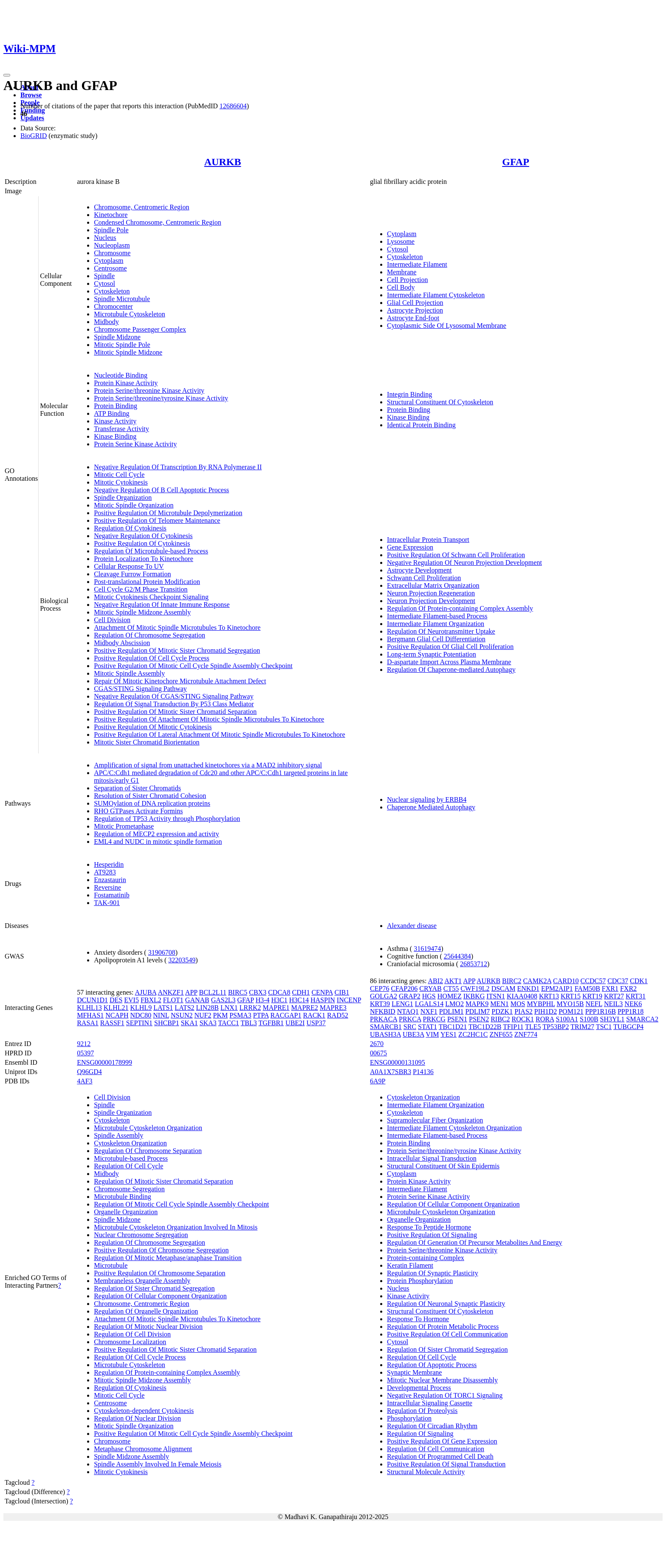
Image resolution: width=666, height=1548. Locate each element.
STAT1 (427, 1026)
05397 (85, 1053)
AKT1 (453, 980)
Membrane (401, 272)
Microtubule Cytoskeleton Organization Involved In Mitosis (175, 1227)
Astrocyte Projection (415, 310)
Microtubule (110, 1265)
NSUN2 (182, 1015)
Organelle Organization (126, 1211)
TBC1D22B (484, 1026)
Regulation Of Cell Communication (435, 1448)
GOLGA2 (383, 996)
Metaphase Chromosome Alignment (143, 1448)
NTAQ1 (408, 1011)
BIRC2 (511, 980)
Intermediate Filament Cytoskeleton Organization (454, 1127)
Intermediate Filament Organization (435, 623)
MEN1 (499, 1003)
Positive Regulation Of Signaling (432, 1234)
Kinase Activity (115, 421)
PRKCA (410, 1019)
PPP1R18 (630, 1011)
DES (116, 1000)
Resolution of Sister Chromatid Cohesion (150, 795)
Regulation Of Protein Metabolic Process (443, 1326)
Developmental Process (419, 1387)
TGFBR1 (271, 1022)
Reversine (107, 887)
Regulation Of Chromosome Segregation (149, 635)
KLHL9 (141, 1007)
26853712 (473, 963)
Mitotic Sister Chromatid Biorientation (146, 742)
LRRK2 (250, 1007)
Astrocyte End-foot (413, 317)
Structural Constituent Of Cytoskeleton (440, 402)
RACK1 (314, 1015)
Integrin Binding (409, 394)
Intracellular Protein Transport (428, 539)
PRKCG (434, 1019)
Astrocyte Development (419, 570)
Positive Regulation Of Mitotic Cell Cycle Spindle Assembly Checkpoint (193, 665)
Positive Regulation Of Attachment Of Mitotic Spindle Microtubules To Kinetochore (209, 719)
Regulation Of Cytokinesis (130, 528)
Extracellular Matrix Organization (433, 585)
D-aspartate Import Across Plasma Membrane (449, 661)
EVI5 (131, 1000)
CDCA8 (279, 992)
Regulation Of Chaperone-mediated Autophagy (451, 669)
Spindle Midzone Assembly (131, 1456)
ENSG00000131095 (397, 1062)
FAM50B (587, 988)
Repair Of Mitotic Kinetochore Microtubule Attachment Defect (180, 681)
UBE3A (413, 1034)
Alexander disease (412, 925)
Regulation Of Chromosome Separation (148, 1150)
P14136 (423, 1071)
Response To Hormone (418, 1318)
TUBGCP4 (628, 1026)
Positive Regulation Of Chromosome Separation (159, 1273)
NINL (161, 1015)
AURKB (222, 161)
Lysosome (401, 241)
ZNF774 (525, 1034)
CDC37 (617, 980)
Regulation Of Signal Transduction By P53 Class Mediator (174, 704)
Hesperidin (109, 864)
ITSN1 (495, 996)
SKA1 (189, 1022)
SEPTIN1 (139, 1022)
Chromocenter (113, 306)
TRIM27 (582, 1026)
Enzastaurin (110, 879)
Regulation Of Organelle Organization (146, 1311)
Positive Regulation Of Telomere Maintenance (157, 520)
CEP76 (379, 988)
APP (191, 992)
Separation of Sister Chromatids (137, 788)
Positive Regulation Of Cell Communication (447, 1334)
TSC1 (604, 1026)
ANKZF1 (170, 992)
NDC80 (141, 1015)
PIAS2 (523, 1011)
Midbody (106, 321)
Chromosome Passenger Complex (140, 329)
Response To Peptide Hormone (429, 1227)
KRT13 (549, 996)
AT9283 (105, 872)
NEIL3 (613, 1003)
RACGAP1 (286, 1015)
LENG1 (402, 1003)
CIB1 (342, 992)
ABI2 (435, 980)
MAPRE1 (275, 1007)
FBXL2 (151, 1000)
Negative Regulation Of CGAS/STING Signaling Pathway (174, 696)
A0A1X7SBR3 (390, 1071)
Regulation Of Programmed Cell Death (440, 1456)
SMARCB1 (386, 1026)
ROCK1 (523, 1019)
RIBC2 (500, 1019)
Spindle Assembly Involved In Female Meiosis (157, 1464)
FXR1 (610, 988)
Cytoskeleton (112, 291)
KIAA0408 (522, 996)
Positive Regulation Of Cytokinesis (142, 543)
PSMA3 (240, 1015)
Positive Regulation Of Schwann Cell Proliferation (456, 554)
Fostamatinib (112, 895)
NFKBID (382, 1011)
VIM (432, 1034)
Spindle (104, 275)
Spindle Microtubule (122, 298)
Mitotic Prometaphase (124, 826)
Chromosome (112, 253)
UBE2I (295, 1022)
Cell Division (112, 619)
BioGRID (33, 135)
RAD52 (337, 1015)
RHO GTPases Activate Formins (138, 811)
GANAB (197, 1000)
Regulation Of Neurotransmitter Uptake (441, 631)
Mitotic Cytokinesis (121, 482)
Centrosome (110, 268)
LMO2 (454, 1003)
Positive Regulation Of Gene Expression (442, 1441)
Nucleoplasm (112, 245)
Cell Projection (407, 279)
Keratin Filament (410, 1265)
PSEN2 (479, 1019)
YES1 (448, 1034)
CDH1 (301, 992)
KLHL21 (116, 1007)
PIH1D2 (545, 1011)
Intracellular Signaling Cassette (429, 1403)
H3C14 (299, 1000)
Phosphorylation (409, 1418)
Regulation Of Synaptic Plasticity (432, 1273)
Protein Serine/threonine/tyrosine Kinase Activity (161, 398)
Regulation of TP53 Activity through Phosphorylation (167, 818)
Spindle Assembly (118, 1135)
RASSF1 (112, 1022)
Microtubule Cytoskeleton (129, 314)
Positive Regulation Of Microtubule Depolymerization (168, 512)
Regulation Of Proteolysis (422, 1410)
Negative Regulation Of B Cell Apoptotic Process (161, 489)
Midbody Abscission (122, 642)
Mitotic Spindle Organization (133, 505)
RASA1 (88, 1022)
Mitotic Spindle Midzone (128, 352)
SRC (410, 1026)
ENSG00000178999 (104, 1062)
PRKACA (383, 1019)
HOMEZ (449, 996)
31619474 (427, 948)
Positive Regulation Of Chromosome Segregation (161, 1250)
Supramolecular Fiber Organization (435, 1120)
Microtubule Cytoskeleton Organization (148, 1127)
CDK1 (639, 980)
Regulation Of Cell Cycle (128, 1166)
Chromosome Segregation (129, 1189)
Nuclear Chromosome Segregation (141, 1234)
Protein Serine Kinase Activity (135, 444)
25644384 (457, 956)
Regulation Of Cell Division (132, 1334)
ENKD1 (528, 988)
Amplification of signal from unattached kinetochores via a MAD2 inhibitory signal (208, 765)
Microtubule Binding (122, 1196)
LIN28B (207, 1007)
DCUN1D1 (92, 1000)
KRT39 (380, 1003)
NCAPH (116, 1015)
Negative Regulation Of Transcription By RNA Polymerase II (178, 467)
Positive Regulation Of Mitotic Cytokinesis (153, 726)
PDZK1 (502, 1011)
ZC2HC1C (473, 1034)
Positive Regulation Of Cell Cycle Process (151, 658)
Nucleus (105, 237)
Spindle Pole (111, 230)
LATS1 (163, 1007)
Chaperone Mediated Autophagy (431, 807)
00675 (378, 1053)
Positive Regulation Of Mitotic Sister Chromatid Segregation (177, 650)
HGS (429, 996)
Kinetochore (110, 214)
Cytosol (104, 283)
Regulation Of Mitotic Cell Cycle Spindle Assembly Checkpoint (181, 1204)
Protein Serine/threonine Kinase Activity (149, 390)
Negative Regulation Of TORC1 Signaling (444, 1395)
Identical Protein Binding (421, 425)
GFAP (515, 161)
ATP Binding (111, 413)
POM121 (571, 1011)
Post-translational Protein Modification (147, 581)
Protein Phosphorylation (420, 1280)
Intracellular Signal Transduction (432, 1158)
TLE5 (533, 1026)
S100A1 (567, 1019)
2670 (377, 1043)
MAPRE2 (304, 1007)
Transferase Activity (121, 428)
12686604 (233, 106)
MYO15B (570, 1003)
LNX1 (229, 1007)
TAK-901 (107, 902)
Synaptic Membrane (414, 1372)
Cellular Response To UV (129, 566)
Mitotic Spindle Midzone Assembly (142, 612)
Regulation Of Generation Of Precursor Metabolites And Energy (474, 1242)
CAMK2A (537, 980)
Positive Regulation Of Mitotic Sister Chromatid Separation (175, 711)
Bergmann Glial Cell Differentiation (436, 639)
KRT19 (592, 996)
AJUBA (146, 992)
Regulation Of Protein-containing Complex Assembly (460, 608)
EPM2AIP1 (557, 988)
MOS (518, 1003)
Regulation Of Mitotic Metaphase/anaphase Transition (168, 1257)
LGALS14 (429, 1003)
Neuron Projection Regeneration (431, 593)
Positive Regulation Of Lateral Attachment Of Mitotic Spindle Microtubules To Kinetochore (219, 734)
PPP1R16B (600, 1011)
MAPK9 (477, 1003)
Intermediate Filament (417, 264)
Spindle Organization (123, 497)
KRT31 (636, 996)
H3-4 (263, 1000)
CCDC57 (593, 980)
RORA (545, 1019)
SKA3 (208, 1022)
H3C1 (279, 1000)
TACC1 (228, 1022)
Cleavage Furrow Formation (132, 574)
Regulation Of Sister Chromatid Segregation (154, 1288)
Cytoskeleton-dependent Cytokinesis (144, 1410)
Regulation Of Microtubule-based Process (151, 551)
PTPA (261, 1015)
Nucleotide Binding (120, 375)
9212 (83, 1043)
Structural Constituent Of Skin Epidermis (443, 1166)
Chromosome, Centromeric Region (141, 207)
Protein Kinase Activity (126, 382)
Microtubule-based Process (131, 1158)
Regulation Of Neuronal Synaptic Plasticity (446, 1303)
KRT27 (614, 996)
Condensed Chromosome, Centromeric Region (157, 222)
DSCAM (503, 988)
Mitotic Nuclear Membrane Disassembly (442, 1380)
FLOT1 (173, 1000)
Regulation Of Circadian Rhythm (432, 1426)
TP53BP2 (555, 1026)
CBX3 (257, 992)
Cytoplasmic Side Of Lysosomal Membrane (446, 325)
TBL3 (249, 1022)
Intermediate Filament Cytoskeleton (436, 295)
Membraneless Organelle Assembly (142, 1280)
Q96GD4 (89, 1071)
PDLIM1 (451, 1011)
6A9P (377, 1081)
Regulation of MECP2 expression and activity (156, 833)
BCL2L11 (212, 992)
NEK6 (633, 1003)
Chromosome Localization (130, 1341)
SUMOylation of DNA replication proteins (152, 803)
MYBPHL (541, 1003)
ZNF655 (500, 1034)
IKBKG (474, 996)
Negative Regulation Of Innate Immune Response (161, 604)
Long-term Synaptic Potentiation (431, 654)
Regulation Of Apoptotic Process (432, 1364)
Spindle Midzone (117, 337)
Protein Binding (115, 405)
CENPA (322, 992)
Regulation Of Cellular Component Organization (160, 1296)
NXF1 (428, 1011)
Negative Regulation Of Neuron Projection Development (464, 562)
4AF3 (84, 1081)
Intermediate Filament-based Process (437, 616)
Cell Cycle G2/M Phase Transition (140, 589)
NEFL (593, 1003)
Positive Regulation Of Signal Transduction (446, 1464)
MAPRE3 (333, 1007)
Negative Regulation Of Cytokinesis (143, 535)
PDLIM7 (478, 1011)
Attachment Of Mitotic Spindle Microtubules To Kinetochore (177, 627)
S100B (589, 1019)
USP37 (315, 1022)
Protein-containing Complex (425, 1257)
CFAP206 (404, 988)
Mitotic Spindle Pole (122, 344)
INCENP (349, 1000)
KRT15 (571, 996)
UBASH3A (385, 1034)
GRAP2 (409, 996)
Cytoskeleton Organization (130, 1143)
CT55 (451, 988)
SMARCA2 (642, 1019)
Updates (32, 117)
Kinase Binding (115, 436)
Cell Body (401, 287)
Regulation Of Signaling (420, 1433)
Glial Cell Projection (415, 302)
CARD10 (566, 980)
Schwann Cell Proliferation (424, 577)
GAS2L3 (223, 1000)
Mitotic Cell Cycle (119, 474)
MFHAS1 (90, 1015)
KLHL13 (89, 1007)
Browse (31, 95)
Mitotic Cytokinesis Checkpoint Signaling (151, 597)
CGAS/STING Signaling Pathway (140, 688)
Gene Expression (410, 547)
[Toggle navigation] (6, 75)
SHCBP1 (166, 1022)
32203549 (181, 960)
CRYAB (430, 988)
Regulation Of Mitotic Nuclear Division (148, 1326)
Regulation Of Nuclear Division (137, 1418)
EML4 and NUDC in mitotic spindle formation (158, 841)
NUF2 (203, 1015)
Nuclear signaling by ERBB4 (426, 799)
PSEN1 (457, 1019)
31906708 (161, 952)
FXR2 (628, 988)
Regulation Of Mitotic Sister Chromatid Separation (163, 1181)
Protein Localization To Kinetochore (143, 558)
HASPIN (322, 1000)
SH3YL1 (612, 1019)
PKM (220, 1015)
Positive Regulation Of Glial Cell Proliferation (450, 646)
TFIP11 (513, 1026)
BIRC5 (237, 992)
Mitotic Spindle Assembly (129, 673)
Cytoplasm (108, 260)
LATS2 (184, 1007)
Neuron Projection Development (431, 600)
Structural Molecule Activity (426, 1471)
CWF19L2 (474, 988)
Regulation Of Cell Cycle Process (140, 1357)
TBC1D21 (453, 1026)
